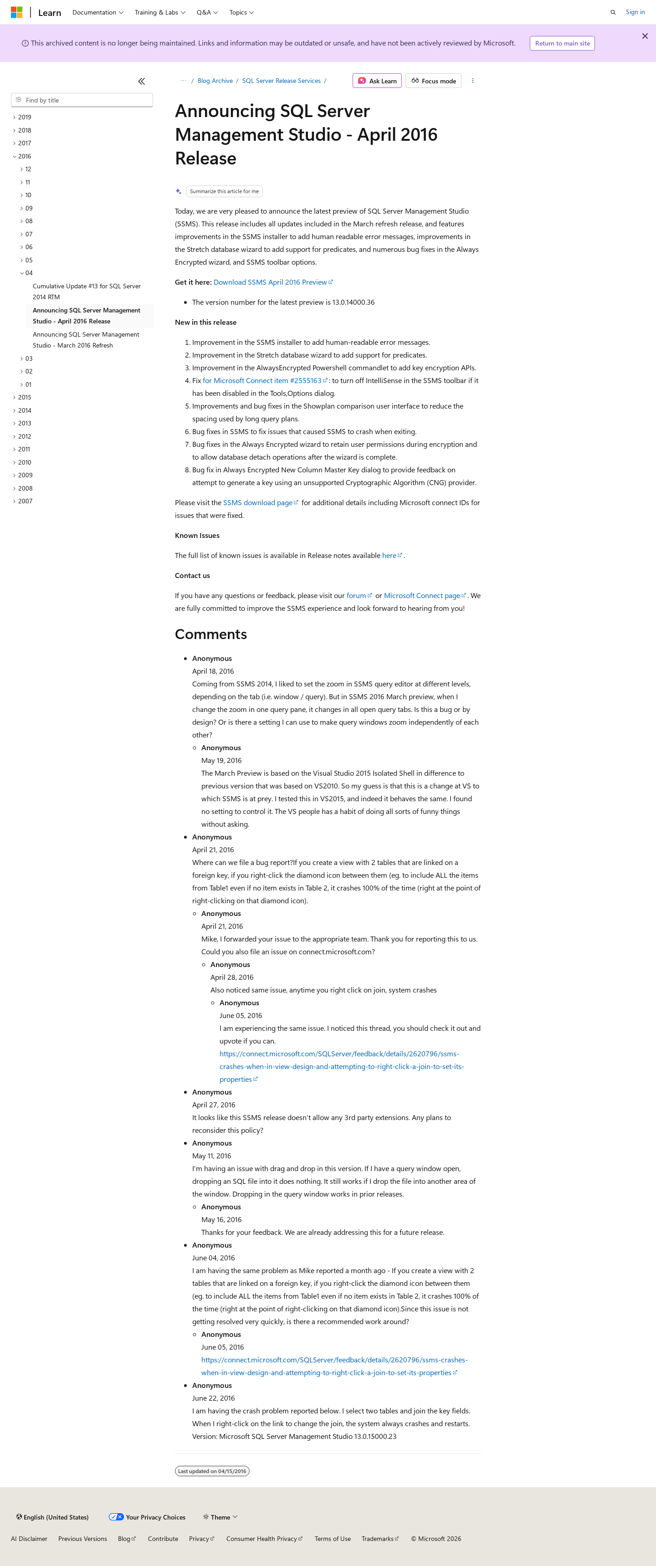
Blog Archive (215, 80)
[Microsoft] (17, 12)
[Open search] (613, 12)
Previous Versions (82, 1538)
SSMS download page (257, 502)
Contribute (163, 1538)
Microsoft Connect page (422, 595)
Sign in (635, 11)
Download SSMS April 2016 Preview (270, 282)
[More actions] (473, 80)
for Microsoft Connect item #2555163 (262, 380)
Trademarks (378, 1538)
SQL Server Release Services (281, 80)
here (389, 555)
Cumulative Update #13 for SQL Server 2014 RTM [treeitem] (87, 291)
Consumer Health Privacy (261, 1538)
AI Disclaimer (29, 1538)
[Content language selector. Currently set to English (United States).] (52, 1517)
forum (356, 595)
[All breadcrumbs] (183, 80)
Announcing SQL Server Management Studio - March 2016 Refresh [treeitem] (86, 340)
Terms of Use (333, 1538)
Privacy (199, 1538)
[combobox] (82, 100)
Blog (124, 1538)
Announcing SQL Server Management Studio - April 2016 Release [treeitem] (86, 316)
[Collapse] (141, 81)
